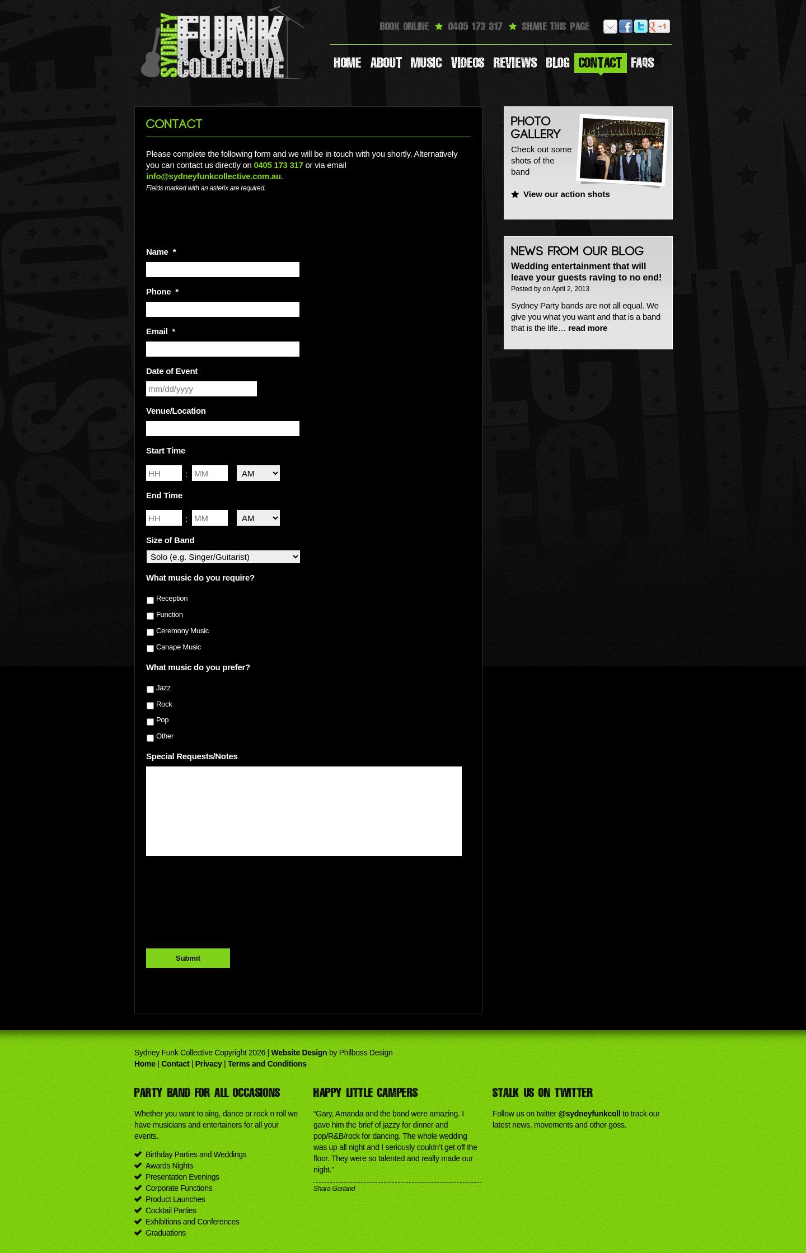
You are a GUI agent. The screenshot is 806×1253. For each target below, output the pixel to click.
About (386, 63)
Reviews (515, 63)
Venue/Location (176, 410)
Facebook (626, 27)
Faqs (642, 63)
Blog (558, 63)
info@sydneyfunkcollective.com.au (213, 176)
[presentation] (231, 889)
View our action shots (566, 194)
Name (161, 251)
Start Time (165, 450)
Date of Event (172, 371)
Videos (468, 63)
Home (348, 63)
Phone (162, 291)
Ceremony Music (182, 630)
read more (587, 328)
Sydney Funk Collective (223, 42)
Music (426, 63)
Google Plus (656, 27)
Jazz (163, 688)
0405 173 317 (278, 165)
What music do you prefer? (198, 667)
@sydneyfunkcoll (589, 1113)
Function (169, 614)
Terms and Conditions (267, 1063)
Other (165, 736)
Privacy (208, 1063)
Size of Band (170, 540)
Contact (600, 63)
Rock (164, 704)
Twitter (641, 27)
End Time (164, 495)
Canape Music (178, 647)
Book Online (404, 26)
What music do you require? (200, 577)
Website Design (299, 1052)
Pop (162, 720)
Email (611, 27)
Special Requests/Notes (191, 756)
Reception (172, 598)
